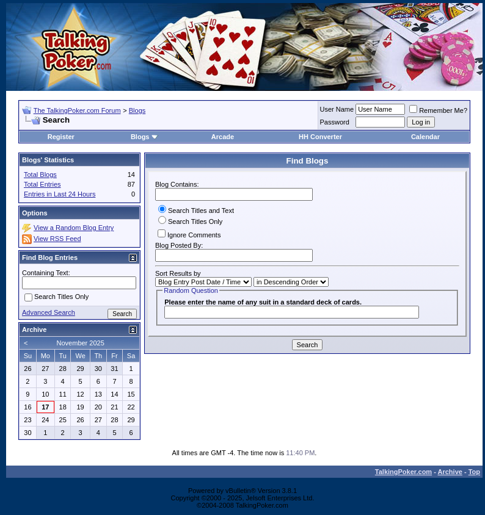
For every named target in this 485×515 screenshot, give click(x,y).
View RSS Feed (57, 238)
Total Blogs (40, 174)
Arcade (222, 136)
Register (61, 136)
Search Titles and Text (196, 210)
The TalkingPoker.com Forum (77, 110)
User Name (337, 109)
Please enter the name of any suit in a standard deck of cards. (263, 302)
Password (334, 122)
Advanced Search (48, 312)
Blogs (137, 110)
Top (474, 471)
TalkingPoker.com (403, 471)
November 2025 (80, 343)
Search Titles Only (190, 221)
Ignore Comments (189, 234)
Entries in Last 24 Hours (59, 194)
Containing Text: (46, 272)
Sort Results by (178, 273)
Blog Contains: (234, 191)
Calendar (425, 136)
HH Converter (320, 136)
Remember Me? (438, 110)
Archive (450, 471)
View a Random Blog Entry (74, 227)
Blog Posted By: (234, 252)
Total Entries (42, 184)
